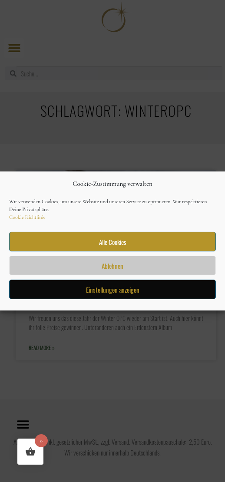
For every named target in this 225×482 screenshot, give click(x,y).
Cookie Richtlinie (27, 217)
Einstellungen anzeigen (112, 289)
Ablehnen (112, 266)
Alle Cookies (112, 242)
